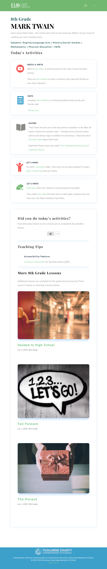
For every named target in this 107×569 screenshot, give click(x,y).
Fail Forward (28, 424)
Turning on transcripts (34, 261)
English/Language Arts (37, 42)
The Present (27, 499)
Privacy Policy (53, 562)
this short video (35, 139)
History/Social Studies (67, 42)
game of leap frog (34, 171)
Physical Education (40, 46)
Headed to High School (36, 345)
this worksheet (43, 100)
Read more (31, 188)
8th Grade (21, 19)
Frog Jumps (40, 167)
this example (42, 79)
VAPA (57, 46)
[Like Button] (50, 234)
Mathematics (18, 46)
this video (39, 69)
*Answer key (33, 110)
